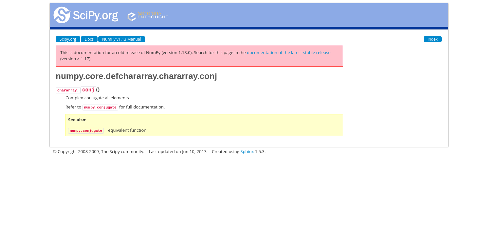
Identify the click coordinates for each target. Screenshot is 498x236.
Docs (89, 39)
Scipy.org (68, 39)
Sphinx (247, 151)
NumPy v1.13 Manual (121, 39)
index (433, 39)
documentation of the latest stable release (289, 52)
